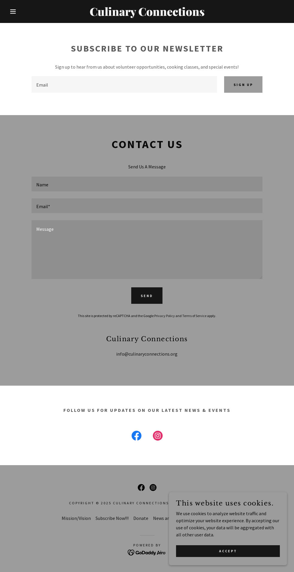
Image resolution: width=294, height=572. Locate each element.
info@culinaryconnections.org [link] (147, 354)
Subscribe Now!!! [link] (112, 518)
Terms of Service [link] (194, 316)
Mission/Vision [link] (76, 518)
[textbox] (124, 84)
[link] (147, 14)
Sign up (243, 84)
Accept (228, 563)
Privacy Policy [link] (164, 316)
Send (147, 296)
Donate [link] (140, 518)
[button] (14, 11)
